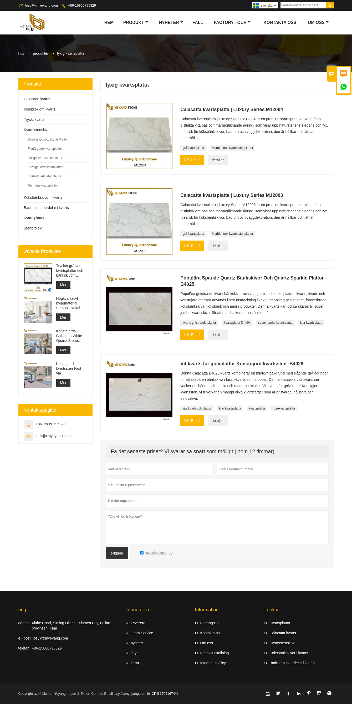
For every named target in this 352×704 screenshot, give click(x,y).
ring (22, 609)
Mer (63, 285)
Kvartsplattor (34, 218)
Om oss (206, 643)
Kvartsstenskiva (282, 643)
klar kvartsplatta (311, 322)
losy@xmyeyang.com (41, 5)
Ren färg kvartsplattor (43, 185)
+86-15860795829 (82, 5)
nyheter (171, 22)
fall (197, 22)
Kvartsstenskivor (37, 130)
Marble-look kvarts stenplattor (232, 148)
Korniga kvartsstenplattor (45, 167)
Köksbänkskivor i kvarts (43, 197)
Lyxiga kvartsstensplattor (45, 158)
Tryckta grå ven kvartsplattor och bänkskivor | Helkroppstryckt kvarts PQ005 (69, 271)
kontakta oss (279, 22)
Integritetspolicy (213, 663)
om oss (318, 22)
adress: (24, 623)
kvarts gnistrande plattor (199, 322)
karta (135, 663)
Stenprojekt (33, 228)
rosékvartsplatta (284, 408)
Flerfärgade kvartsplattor (45, 149)
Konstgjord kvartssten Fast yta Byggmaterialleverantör (71, 369)
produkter (40, 53)
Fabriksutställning (214, 653)
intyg (135, 653)
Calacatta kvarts (37, 99)
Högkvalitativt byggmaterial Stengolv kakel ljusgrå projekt (68, 303)
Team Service (142, 633)
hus (21, 53)
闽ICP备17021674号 (162, 694)
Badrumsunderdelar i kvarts (46, 208)
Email (192, 159)
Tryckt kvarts (34, 119)
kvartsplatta (257, 408)
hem (109, 22)
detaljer (218, 160)
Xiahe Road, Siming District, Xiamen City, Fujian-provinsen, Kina (71, 625)
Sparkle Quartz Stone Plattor (48, 139)
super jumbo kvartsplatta (275, 322)
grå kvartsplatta (193, 148)
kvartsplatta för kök (237, 322)
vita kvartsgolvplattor (196, 408)
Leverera (138, 623)
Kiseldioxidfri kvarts (39, 109)
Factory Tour (232, 22)
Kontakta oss (211, 633)
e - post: (25, 638)
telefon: (24, 648)
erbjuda (117, 553)
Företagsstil (209, 623)
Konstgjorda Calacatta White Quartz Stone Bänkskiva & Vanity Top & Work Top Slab (71, 336)
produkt (135, 22)
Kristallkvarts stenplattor (44, 176)
